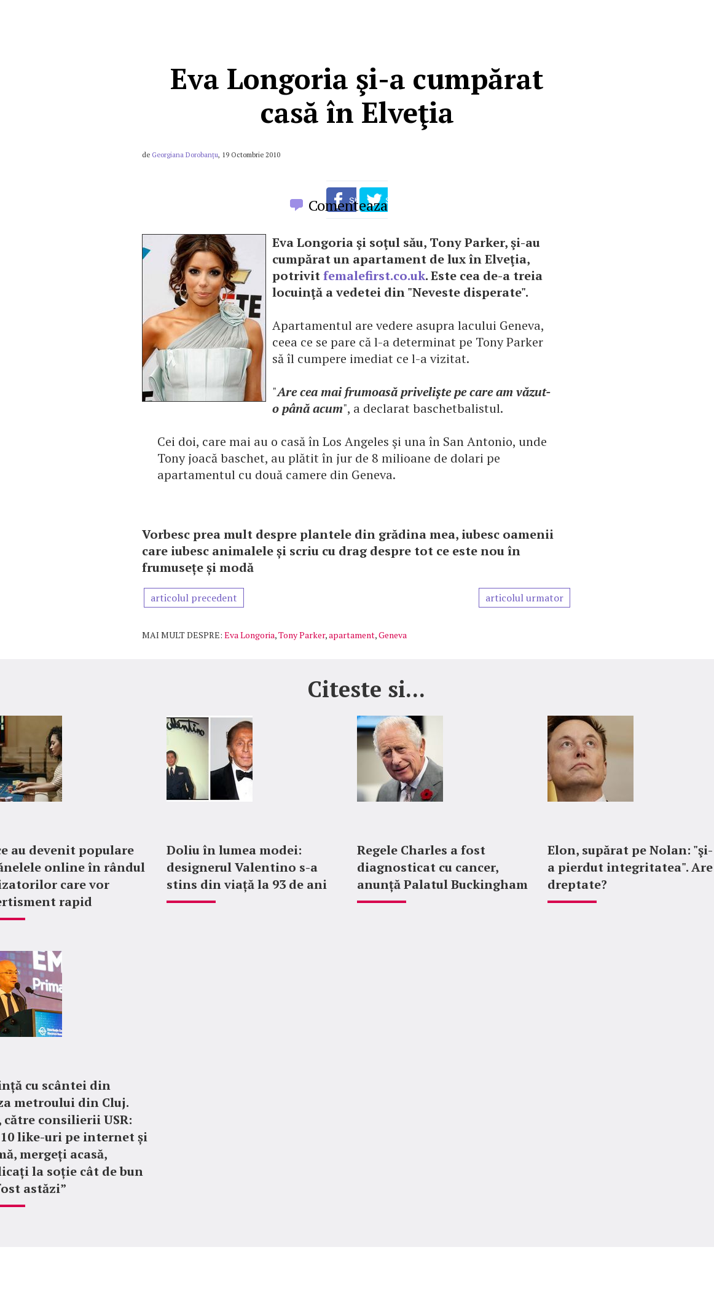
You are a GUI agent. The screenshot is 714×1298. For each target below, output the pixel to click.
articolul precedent (194, 597)
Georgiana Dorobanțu (185, 155)
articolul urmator (524, 597)
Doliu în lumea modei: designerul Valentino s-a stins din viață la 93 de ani (247, 867)
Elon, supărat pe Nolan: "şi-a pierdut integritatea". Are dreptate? (630, 867)
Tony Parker (301, 635)
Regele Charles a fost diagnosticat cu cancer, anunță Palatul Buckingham (442, 867)
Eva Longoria (249, 635)
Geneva (393, 635)
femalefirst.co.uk (374, 275)
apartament (352, 635)
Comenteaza (348, 205)
